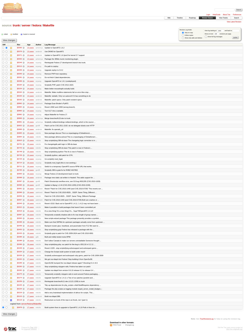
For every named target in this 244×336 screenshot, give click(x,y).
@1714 (19, 164)
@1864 (19, 137)
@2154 (19, 89)
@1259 (19, 283)
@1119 (19, 302)
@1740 (19, 152)
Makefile (48, 25)
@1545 (19, 205)
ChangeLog (129, 328)
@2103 (19, 96)
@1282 (19, 272)
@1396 (19, 239)
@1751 (19, 145)
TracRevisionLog (206, 321)
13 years (30, 48)
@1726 (19, 156)
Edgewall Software (30, 332)
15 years (30, 123)
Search (236, 18)
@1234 (19, 291)
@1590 (19, 179)
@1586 (19, 186)
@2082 (19, 115)
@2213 (19, 66)
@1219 (19, 295)
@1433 (19, 235)
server (26, 25)
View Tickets (223, 18)
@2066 (19, 119)
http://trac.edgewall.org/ (234, 332)
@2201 (19, 77)
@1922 (19, 126)
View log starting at (215, 30)
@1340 (19, 250)
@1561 (19, 190)
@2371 (19, 55)
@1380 (19, 242)
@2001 (19, 122)
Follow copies (187, 35)
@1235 (19, 287)
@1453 (19, 231)
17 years (30, 250)
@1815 (19, 141)
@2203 (19, 74)
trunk (16, 25)
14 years (30, 63)
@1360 (19, 246)
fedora (36, 25)
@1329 (19, 257)
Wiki (168, 18)
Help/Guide (216, 14)
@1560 (19, 194)
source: (7, 25)
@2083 (19, 111)
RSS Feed (117, 328)
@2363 (19, 59)
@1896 (19, 130)
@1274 (19, 280)
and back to (232, 30)
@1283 (19, 268)
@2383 (19, 48)
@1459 (19, 227)
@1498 (19, 224)
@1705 (19, 171)
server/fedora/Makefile (31, 306)
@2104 (19, 92)
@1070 (19, 310)
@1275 (19, 276)
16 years (30, 164)
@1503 (19, 220)
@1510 (19, 212)
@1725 (19, 160)
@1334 (19, 254)
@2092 (19, 104)
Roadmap (192, 18)
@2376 (19, 51)
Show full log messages (213, 36)
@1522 (19, 209)
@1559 (19, 197)
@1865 (19, 134)
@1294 (19, 261)
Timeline (180, 18)
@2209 (19, 70)
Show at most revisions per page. (218, 34)
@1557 (19, 201)
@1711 (19, 167)
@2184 (19, 85)
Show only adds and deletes (192, 38)
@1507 (19, 216)
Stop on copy (187, 33)
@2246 (19, 62)
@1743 (19, 149)
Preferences (237, 14)
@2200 (19, 81)
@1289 (19, 265)
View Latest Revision (234, 22)
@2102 (19, 100)
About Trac (226, 14)
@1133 (19, 298)
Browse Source (207, 18)
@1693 (19, 175)
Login (208, 14)
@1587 (19, 182)
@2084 (19, 107)
